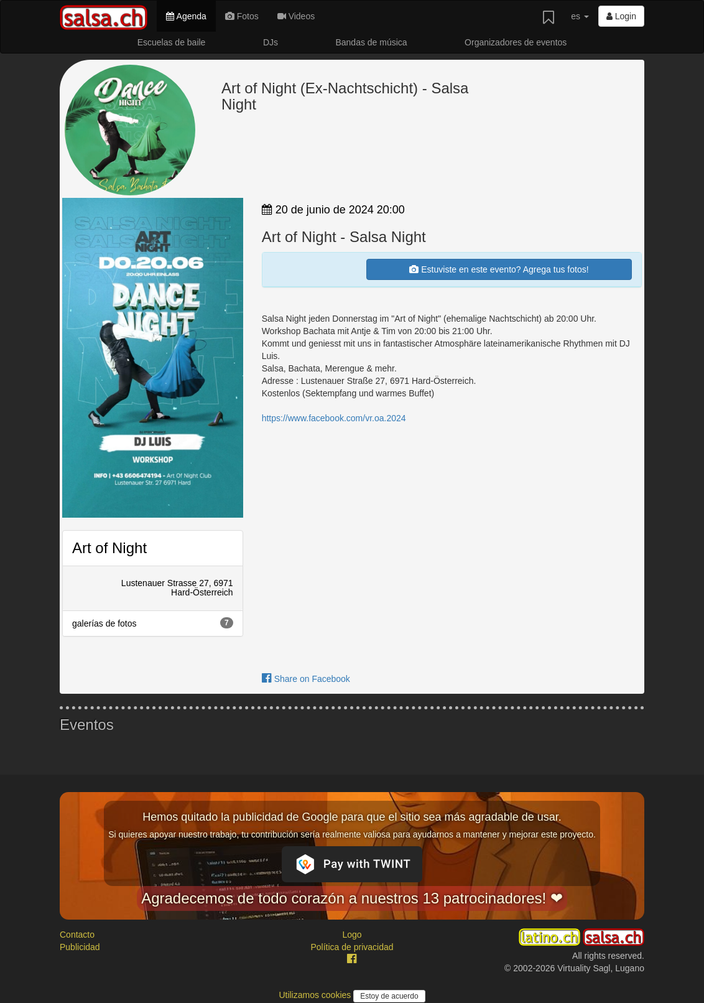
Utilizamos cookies (316, 995)
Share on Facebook (306, 679)
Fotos (242, 16)
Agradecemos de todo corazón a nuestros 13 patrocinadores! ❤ (352, 898)
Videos (296, 16)
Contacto (77, 935)
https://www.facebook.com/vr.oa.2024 (334, 418)
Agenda (186, 16)
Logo (351, 935)
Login (621, 16)
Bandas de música (371, 42)
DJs (270, 42)
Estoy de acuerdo (389, 996)
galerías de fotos (152, 622)
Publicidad (80, 947)
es (580, 16)
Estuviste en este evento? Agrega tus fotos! (498, 269)
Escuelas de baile (171, 42)
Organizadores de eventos (516, 42)
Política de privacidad (351, 947)
